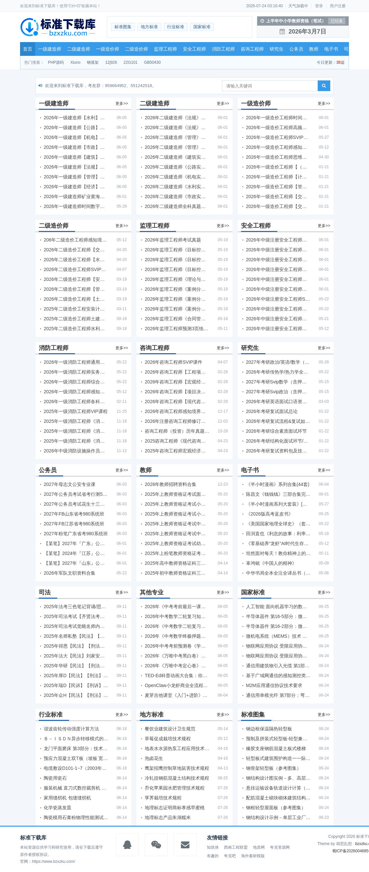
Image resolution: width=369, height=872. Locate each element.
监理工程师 (165, 49)
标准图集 (123, 26)
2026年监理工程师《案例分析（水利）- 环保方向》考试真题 (177, 308)
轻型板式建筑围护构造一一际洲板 (278, 758)
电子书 (331, 49)
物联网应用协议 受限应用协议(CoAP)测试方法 (278, 655)
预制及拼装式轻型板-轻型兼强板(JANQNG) (278, 738)
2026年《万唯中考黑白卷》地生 (177, 655)
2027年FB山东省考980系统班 (74, 513)
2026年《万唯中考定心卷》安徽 (177, 665)
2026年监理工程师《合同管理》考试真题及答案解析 (177, 318)
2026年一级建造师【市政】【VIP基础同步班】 (76, 147)
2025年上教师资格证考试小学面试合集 (177, 504)
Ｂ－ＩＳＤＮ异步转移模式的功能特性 (76, 738)
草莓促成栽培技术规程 (168, 738)
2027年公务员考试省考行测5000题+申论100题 (76, 494)
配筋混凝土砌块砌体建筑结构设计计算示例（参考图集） (278, 797)
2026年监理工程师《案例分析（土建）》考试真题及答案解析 (177, 289)
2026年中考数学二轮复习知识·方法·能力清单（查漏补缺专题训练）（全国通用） (177, 616)
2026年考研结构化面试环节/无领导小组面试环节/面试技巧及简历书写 (278, 441)
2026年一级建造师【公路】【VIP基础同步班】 (76, 127)
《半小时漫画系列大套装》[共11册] (278, 504)
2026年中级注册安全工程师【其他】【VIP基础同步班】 (278, 239)
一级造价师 (107, 49)
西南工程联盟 (236, 847)
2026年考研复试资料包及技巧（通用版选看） (278, 450)
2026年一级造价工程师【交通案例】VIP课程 (278, 206)
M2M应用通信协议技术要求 (274, 685)
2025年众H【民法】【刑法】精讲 (76, 695)
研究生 (276, 49)
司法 (348, 49)
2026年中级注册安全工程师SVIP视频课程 (278, 299)
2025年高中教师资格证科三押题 (177, 563)
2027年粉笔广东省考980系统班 (76, 533)
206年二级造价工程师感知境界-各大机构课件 (76, 239)
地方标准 (149, 26)
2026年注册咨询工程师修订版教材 (177, 421)
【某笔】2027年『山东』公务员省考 (76, 563)
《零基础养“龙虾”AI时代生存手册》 (278, 543)
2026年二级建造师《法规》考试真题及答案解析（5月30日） (177, 117)
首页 (27, 49)
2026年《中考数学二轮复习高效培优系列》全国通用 (177, 626)
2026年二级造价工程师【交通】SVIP (76, 249)
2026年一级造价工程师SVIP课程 (278, 137)
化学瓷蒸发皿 (57, 807)
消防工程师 (223, 49)
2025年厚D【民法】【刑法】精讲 (76, 675)
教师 (313, 49)
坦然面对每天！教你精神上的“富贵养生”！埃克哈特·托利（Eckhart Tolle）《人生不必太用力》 (278, 553)
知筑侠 (213, 847)
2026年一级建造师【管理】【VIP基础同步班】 (76, 176)
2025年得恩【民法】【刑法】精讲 (76, 646)
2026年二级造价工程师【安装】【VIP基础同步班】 (76, 279)
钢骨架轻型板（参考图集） (273, 768)
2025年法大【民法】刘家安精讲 (76, 655)
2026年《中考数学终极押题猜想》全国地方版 (177, 636)
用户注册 (338, 6)
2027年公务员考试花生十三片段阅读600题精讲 (76, 504)
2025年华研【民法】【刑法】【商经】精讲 (76, 665)
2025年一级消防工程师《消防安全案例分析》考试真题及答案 (76, 421)
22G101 (131, 62)
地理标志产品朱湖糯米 (168, 817)
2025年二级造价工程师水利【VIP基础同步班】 (76, 328)
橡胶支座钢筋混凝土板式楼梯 (276, 748)
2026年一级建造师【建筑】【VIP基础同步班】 (76, 157)
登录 (319, 6)
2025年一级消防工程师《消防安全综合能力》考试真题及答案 (76, 431)
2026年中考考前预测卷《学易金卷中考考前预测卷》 (177, 646)
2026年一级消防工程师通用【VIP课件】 (76, 362)
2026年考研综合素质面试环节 (276, 431)
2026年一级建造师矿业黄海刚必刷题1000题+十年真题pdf (76, 196)
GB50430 (152, 62)
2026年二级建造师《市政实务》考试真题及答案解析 (177, 196)
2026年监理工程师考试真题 (173, 239)
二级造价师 (136, 49)
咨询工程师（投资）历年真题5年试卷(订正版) (177, 431)
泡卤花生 (154, 758)
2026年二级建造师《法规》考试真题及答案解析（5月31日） (177, 127)
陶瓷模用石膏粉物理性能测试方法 (76, 817)
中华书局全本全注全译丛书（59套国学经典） (278, 573)
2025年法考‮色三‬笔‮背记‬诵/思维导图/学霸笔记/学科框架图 (76, 606)
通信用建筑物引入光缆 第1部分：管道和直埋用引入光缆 (278, 665)
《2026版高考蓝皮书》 (269, 513)
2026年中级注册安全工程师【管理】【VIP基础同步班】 (278, 269)
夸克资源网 (280, 847)
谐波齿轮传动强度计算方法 (71, 728)
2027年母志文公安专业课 (69, 484)
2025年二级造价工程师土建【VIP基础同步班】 (76, 318)
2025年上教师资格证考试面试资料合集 (177, 494)
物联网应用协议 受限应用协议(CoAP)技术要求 (278, 646)
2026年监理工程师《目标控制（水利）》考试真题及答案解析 (177, 269)
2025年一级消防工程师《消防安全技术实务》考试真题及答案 (76, 441)
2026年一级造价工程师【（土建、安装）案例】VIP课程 (278, 167)
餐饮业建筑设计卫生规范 (170, 728)
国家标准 (201, 26)
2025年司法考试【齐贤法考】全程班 (76, 616)
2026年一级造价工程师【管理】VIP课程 (278, 186)
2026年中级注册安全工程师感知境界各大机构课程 (278, 328)
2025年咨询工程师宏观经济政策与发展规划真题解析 (177, 450)
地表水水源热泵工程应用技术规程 (177, 748)
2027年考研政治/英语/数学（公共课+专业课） (278, 362)
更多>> (121, 103)
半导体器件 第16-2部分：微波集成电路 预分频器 (278, 626)
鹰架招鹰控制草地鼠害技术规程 (177, 768)
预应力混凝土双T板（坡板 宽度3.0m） (76, 758)
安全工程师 (194, 49)
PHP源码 (56, 62)
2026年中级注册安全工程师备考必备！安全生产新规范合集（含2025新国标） (278, 308)
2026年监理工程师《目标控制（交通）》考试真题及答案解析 (177, 259)
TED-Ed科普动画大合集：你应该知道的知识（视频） (177, 675)
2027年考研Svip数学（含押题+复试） (278, 381)
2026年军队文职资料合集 (69, 573)
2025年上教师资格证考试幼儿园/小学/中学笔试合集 (177, 543)
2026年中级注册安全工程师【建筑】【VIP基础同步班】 (278, 249)
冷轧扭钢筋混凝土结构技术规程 (177, 778)
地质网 (259, 847)
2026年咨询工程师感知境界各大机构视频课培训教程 (177, 411)
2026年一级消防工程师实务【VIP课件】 (76, 372)
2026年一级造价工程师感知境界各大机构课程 (278, 147)
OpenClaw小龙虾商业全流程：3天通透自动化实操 (177, 685)
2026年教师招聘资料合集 (170, 484)
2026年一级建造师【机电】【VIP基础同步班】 (76, 137)
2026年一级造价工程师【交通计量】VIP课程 (278, 196)
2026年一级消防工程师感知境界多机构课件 (76, 391)
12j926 (111, 62)
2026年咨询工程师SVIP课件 (173, 362)
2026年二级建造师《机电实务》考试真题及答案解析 (177, 176)
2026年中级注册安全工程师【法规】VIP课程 (278, 259)
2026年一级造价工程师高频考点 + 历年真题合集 (278, 127)
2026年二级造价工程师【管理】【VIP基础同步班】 (76, 289)
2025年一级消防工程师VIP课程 (76, 411)
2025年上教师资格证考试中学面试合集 (177, 533)
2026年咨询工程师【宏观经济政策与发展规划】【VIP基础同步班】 (177, 381)
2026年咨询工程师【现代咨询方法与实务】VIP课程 (177, 401)
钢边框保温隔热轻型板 (269, 728)
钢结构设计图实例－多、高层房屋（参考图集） (278, 778)
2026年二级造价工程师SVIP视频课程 (76, 269)
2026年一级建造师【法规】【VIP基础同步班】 (76, 167)
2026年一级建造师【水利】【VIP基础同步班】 (76, 117)
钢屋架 (93, 62)
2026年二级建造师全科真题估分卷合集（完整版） (177, 206)
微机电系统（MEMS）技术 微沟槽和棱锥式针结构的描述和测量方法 (278, 636)
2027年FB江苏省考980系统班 (74, 523)
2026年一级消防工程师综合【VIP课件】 (76, 381)
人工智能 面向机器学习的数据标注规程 (278, 606)
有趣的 (213, 856)
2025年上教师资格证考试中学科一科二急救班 (177, 523)
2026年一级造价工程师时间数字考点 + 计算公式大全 (278, 117)
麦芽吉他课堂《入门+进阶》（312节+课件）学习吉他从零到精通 (177, 695)
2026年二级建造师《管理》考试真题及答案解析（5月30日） (177, 137)
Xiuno (75, 62)
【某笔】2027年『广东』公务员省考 (76, 543)
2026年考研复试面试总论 (272, 411)
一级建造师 (49, 49)
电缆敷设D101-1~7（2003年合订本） (76, 768)
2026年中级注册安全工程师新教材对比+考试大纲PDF (278, 318)
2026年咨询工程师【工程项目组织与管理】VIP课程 (177, 372)
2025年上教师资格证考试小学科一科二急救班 (177, 513)
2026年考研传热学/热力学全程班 (278, 372)
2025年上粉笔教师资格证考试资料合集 (177, 553)
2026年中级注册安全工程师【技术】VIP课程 (278, 279)
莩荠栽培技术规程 (163, 797)
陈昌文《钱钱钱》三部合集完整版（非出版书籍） (278, 494)
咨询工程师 (252, 49)
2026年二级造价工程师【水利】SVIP (76, 259)
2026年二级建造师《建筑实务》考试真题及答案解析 (177, 157)
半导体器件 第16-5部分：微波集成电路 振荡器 (278, 616)
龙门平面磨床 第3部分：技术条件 (76, 748)
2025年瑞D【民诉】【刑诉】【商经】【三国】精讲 (76, 685)
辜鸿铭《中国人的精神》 (271, 563)
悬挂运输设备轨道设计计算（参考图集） (278, 788)
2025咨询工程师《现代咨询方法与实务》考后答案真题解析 (177, 441)
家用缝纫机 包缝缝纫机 (67, 797)
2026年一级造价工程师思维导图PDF (278, 157)
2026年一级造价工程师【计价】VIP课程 (278, 176)
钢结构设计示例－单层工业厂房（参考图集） (278, 817)
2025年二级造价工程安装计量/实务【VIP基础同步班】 (76, 308)
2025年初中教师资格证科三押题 (177, 573)
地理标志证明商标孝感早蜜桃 (175, 807)
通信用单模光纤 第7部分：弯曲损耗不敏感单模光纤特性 (278, 695)
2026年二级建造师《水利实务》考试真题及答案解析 (177, 186)
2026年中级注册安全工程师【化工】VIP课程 (278, 289)
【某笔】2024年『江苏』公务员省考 (76, 553)
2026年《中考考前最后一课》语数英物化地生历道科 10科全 (177, 606)
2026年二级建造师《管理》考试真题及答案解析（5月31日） (177, 147)
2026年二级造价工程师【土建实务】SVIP (76, 299)
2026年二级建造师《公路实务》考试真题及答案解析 (177, 167)
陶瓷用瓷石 (55, 778)
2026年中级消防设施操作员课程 (76, 450)
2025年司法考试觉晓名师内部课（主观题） (76, 626)
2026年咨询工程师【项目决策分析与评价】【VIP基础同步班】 (177, 391)
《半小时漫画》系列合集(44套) (277, 484)
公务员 (296, 49)
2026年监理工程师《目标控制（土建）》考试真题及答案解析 (177, 249)
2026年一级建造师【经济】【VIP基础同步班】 (76, 186)
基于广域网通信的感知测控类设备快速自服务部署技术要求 (278, 675)
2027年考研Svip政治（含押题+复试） (278, 391)
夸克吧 (230, 856)
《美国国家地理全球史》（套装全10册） (278, 523)
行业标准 (175, 26)
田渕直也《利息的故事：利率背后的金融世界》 (278, 533)
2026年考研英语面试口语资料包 (278, 401)
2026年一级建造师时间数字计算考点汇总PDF (76, 206)
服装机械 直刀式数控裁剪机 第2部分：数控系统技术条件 (76, 788)
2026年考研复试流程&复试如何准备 (278, 421)
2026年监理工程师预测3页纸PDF (177, 328)
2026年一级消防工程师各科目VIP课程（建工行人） (76, 401)
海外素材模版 (253, 856)
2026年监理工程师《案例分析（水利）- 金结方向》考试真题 (177, 299)
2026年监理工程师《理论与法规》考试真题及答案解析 (177, 279)
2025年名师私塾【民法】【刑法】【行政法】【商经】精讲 (76, 636)
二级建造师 (78, 49)
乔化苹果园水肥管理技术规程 (175, 788)
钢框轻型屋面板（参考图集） (276, 807)
